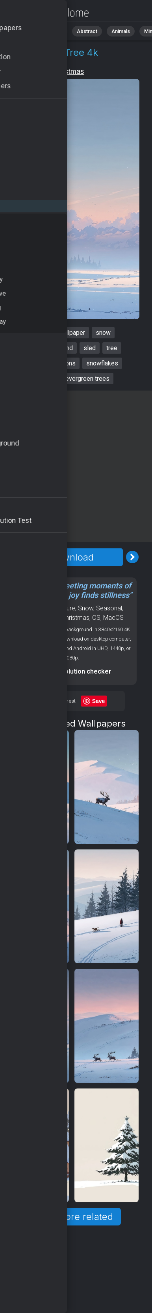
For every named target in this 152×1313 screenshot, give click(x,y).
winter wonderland (47, 348)
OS (96, 617)
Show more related (71, 1216)
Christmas (68, 71)
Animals (120, 31)
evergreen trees (87, 378)
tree (111, 348)
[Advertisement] (76, 466)
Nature (55, 31)
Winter (27, 617)
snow (103, 332)
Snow (85, 608)
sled (89, 348)
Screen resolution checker (71, 671)
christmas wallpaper (57, 332)
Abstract (87, 31)
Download (72, 557)
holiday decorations (49, 363)
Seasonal (109, 608)
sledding (43, 378)
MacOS (113, 617)
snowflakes (102, 363)
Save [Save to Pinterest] (98, 701)
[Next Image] (132, 557)
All (30, 31)
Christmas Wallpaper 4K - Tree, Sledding (47, 12)
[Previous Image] (11, 557)
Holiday (32, 71)
